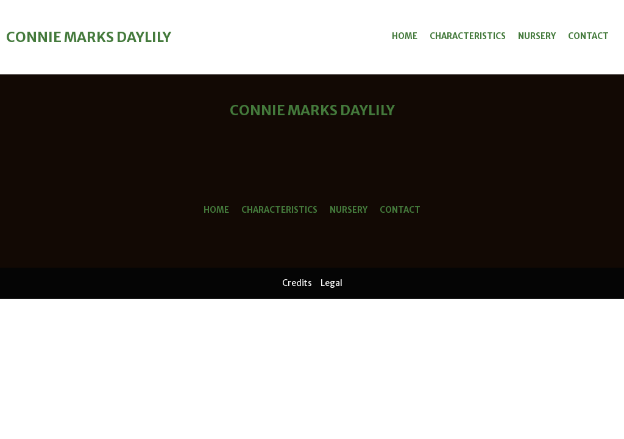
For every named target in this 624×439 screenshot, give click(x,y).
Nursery (537, 36)
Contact (588, 36)
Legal (331, 282)
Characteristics (468, 36)
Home (404, 36)
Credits (297, 282)
